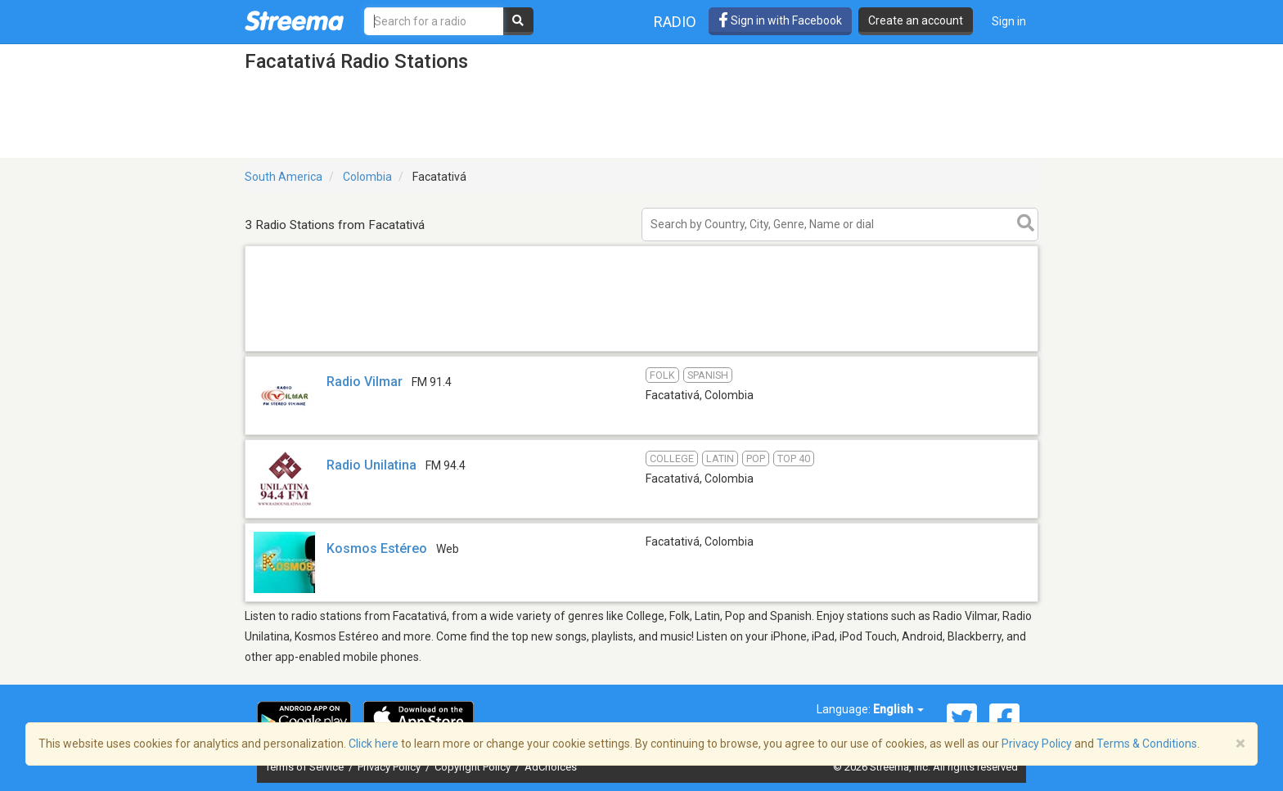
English (898, 709)
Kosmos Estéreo (376, 548)
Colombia (367, 176)
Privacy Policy (390, 767)
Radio (675, 21)
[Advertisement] (641, 350)
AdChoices (550, 767)
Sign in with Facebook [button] (780, 20)
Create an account (915, 20)
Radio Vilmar (364, 381)
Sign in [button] (1009, 21)
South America (283, 176)
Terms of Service (305, 767)
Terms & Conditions (1146, 743)
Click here (373, 743)
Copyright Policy (473, 767)
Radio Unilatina (371, 465)
